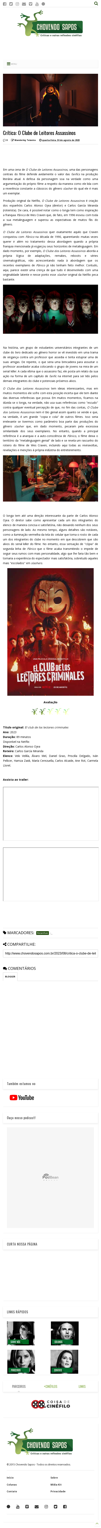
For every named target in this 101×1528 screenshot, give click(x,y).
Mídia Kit (56, 1484)
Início (10, 1477)
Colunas (12, 1484)
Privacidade (58, 1491)
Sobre (54, 1477)
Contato (12, 1491)
